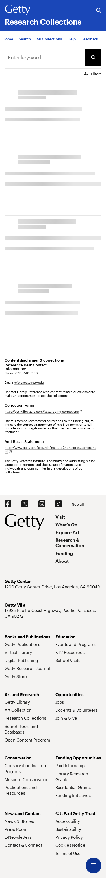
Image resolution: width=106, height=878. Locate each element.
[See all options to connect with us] (78, 504)
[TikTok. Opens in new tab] (58, 504)
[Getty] (18, 10)
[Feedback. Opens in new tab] (89, 42)
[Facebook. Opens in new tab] (8, 504)
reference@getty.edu (29, 382)
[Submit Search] (93, 57)
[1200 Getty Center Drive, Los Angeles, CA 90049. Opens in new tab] (53, 587)
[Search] (25, 42)
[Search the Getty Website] (98, 11)
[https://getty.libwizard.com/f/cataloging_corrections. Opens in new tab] (43, 411)
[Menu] (93, 865)
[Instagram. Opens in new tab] (41, 504)
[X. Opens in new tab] (24, 504)
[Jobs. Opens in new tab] (59, 702)
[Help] (72, 42)
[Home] (8, 42)
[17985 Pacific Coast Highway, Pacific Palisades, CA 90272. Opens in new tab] (53, 613)
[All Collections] (49, 42)
